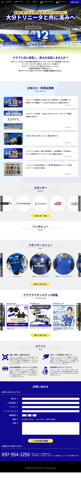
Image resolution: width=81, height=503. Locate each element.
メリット (28, 2)
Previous (2, 28)
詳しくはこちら (40, 311)
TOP (2, 2)
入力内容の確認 (40, 467)
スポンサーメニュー (19, 2)
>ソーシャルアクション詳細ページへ (59, 391)
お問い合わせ (75, 2)
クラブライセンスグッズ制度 (46, 2)
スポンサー (35, 2)
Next (79, 28)
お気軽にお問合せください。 (53, 71)
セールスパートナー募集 (61, 2)
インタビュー (9, 2)
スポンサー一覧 (40, 216)
